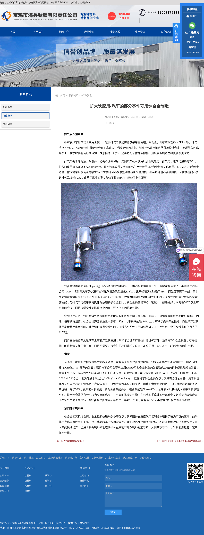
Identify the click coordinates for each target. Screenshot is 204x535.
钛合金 (68, 416)
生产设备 (140, 31)
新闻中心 (64, 31)
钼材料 (28, 491)
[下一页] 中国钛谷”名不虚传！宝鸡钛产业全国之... (179, 441)
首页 (12, 31)
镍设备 (48, 480)
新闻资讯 (73, 95)
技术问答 (7, 124)
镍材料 (28, 480)
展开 (176, 33)
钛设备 (48, 475)
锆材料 (28, 485)
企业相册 (4, 485)
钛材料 (28, 475)
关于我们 (38, 31)
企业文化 (4, 491)
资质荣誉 (4, 480)
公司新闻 (7, 107)
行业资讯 (7, 115)
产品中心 (89, 31)
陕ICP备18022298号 (55, 523)
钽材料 (48, 485)
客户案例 (166, 31)
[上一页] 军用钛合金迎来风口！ (70, 441)
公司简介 (4, 475)
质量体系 (115, 31)
